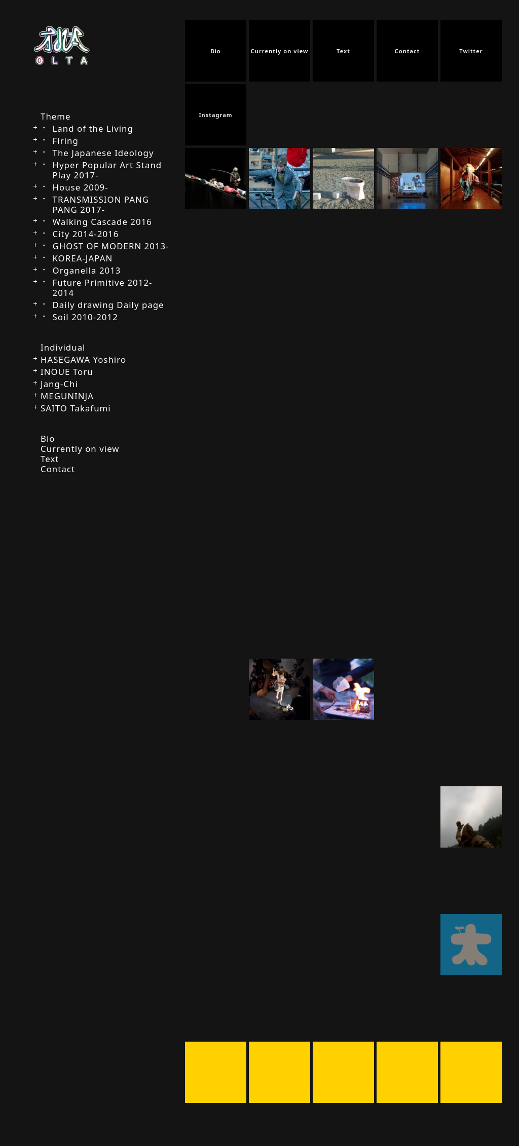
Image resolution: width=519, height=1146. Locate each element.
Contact (58, 469)
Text (50, 459)
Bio (48, 438)
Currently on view (80, 448)
